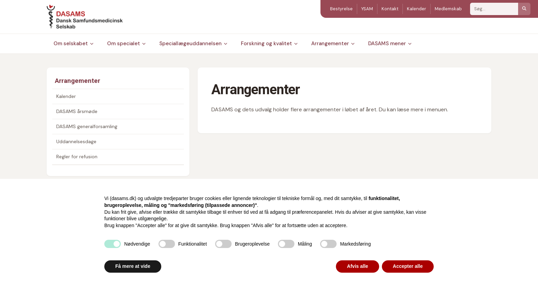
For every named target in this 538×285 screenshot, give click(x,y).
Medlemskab (448, 9)
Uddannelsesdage (76, 141)
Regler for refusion (76, 156)
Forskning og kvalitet (269, 43)
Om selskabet (73, 43)
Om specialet (126, 43)
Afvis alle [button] (357, 266)
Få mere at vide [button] (132, 266)
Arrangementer (332, 43)
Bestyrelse (341, 9)
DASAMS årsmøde (76, 111)
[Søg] (524, 9)
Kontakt (390, 9)
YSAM (367, 9)
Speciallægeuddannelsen (193, 43)
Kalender (416, 9)
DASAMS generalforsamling (86, 126)
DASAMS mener (389, 43)
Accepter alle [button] (408, 266)
